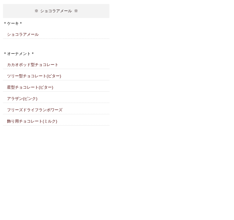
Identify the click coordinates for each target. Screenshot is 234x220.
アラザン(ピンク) (22, 98)
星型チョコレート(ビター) (30, 87)
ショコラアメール (23, 34)
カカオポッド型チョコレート (32, 64)
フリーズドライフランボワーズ (34, 110)
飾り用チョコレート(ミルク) (32, 121)
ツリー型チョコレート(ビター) (34, 76)
